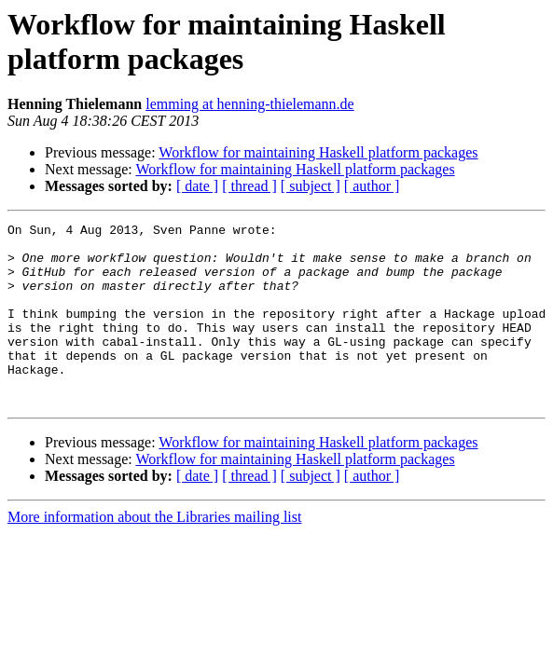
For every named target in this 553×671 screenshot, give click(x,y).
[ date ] (197, 186)
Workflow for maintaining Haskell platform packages (318, 152)
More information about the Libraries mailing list (154, 553)
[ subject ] (310, 186)
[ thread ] (249, 186)
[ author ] (372, 186)
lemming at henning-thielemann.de (249, 104)
